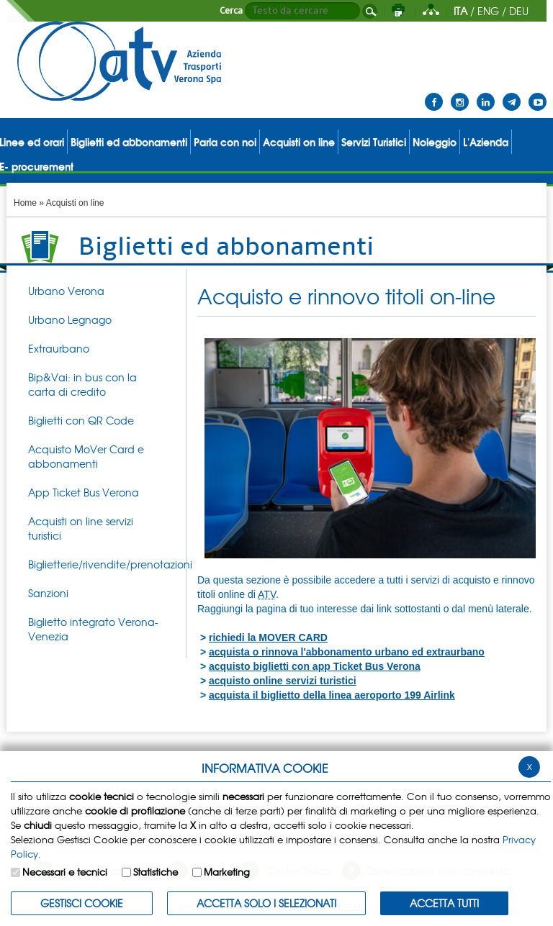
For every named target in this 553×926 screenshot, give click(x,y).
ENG (488, 11)
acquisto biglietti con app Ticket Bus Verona (315, 666)
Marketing (227, 872)
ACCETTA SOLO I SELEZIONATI (266, 903)
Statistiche (155, 872)
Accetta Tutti (444, 903)
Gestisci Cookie (81, 903)
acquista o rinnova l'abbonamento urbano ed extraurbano (347, 652)
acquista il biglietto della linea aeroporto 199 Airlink (332, 695)
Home (25, 203)
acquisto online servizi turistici (282, 680)
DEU (519, 11)
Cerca (231, 11)
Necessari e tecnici (64, 872)
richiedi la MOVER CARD (268, 637)
